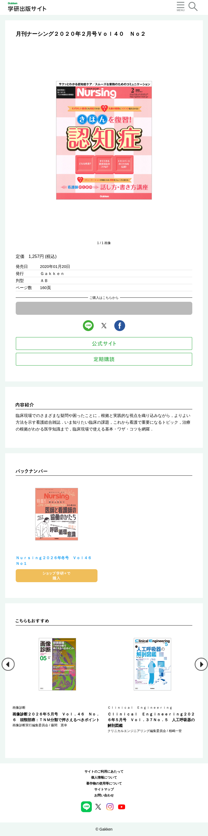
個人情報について (104, 777)
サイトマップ (104, 789)
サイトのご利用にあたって (103, 771)
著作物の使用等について (104, 783)
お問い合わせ (104, 795)
